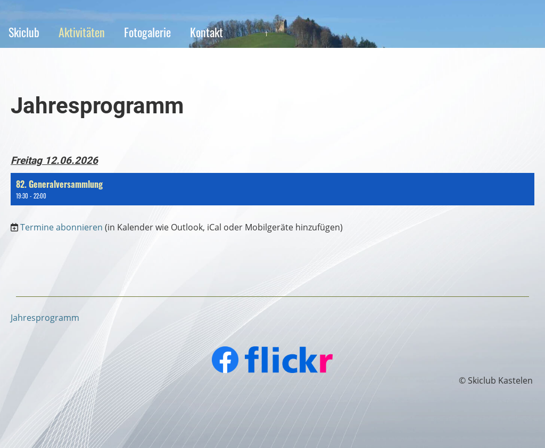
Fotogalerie (147, 31)
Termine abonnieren (61, 227)
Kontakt (206, 31)
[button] (272, 189)
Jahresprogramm (45, 317)
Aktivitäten (82, 31)
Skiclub (24, 31)
